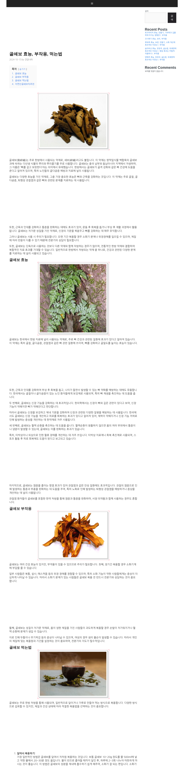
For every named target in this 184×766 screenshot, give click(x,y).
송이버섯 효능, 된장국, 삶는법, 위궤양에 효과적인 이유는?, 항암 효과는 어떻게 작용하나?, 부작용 (160, 51)
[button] (92, 3)
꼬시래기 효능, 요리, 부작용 (156, 39)
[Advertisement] (74, 28)
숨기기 (22, 69)
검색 (146, 11)
